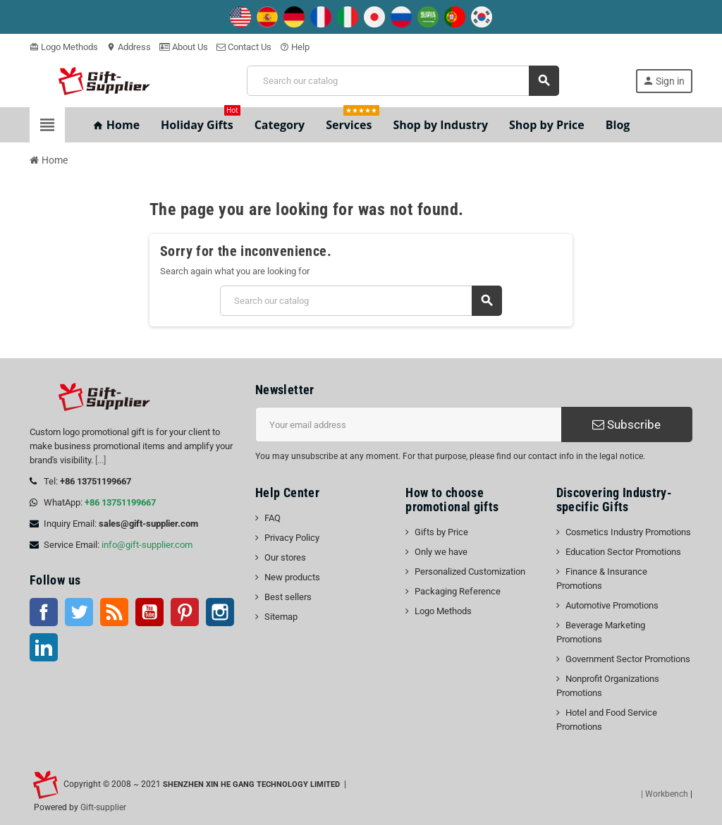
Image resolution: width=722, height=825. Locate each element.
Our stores (285, 557)
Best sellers (288, 597)
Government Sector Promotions (627, 659)
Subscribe (626, 424)
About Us (183, 47)
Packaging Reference (458, 591)
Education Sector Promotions (623, 551)
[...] (100, 460)
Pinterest (185, 612)
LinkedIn (44, 647)
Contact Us (243, 47)
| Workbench (664, 794)
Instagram (220, 612)
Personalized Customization (470, 571)
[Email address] (408, 424)
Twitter (79, 612)
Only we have (441, 551)
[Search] (402, 81)
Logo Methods (64, 47)
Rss (114, 612)
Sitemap (281, 616)
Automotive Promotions (612, 605)
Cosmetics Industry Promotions (628, 532)
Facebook (44, 612)
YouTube (149, 612)
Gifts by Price (441, 532)
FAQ (272, 518)
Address (128, 47)
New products (292, 577)
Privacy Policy (291, 537)
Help (295, 47)
